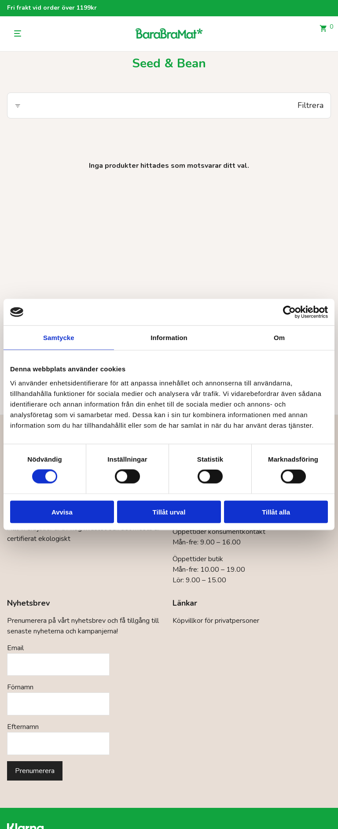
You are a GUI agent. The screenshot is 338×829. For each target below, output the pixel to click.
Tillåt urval (169, 511)
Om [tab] (279, 337)
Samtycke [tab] (58, 337)
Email (15, 648)
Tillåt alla (276, 511)
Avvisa (62, 511)
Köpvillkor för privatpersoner (216, 620)
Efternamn (23, 727)
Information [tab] (169, 337)
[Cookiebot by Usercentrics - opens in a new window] (289, 312)
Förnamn (20, 687)
